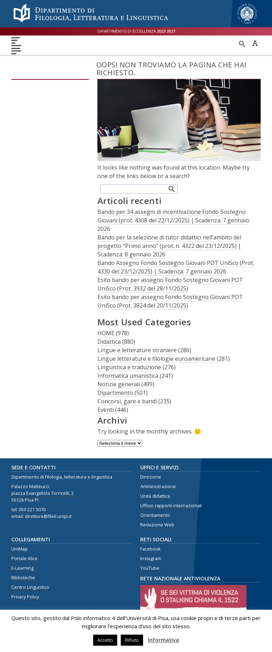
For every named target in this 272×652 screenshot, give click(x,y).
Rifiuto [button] (132, 640)
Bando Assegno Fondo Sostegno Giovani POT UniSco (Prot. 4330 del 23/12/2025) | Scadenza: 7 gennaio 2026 (175, 267)
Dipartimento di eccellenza (136, 31)
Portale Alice (24, 559)
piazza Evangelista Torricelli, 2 (42, 493)
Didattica (109, 342)
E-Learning (22, 568)
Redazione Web (157, 525)
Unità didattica (155, 496)
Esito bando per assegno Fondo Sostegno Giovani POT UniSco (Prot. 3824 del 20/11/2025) (170, 301)
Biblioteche (23, 578)
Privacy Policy (25, 597)
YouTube (149, 568)
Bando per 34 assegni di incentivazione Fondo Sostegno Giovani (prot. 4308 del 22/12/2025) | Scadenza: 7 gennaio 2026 (173, 220)
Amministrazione (158, 487)
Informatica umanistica (127, 376)
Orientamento (155, 515)
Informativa (163, 639)
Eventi (105, 410)
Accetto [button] (105, 640)
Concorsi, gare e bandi (127, 401)
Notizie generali (118, 384)
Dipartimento (115, 393)
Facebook (150, 549)
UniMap (19, 549)
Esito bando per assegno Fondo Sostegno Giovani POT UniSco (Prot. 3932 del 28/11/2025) (170, 284)
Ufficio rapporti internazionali (171, 506)
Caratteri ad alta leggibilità (255, 43)
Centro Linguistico (30, 587)
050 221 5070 (32, 510)
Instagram (150, 559)
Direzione (150, 477)
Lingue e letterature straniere (137, 350)
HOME (105, 333)
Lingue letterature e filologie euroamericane (156, 359)
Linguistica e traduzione (129, 367)
